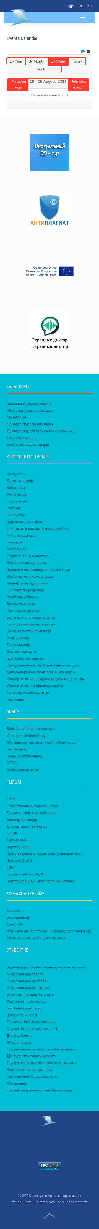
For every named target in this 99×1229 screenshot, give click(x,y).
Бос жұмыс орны (21, 603)
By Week (58, 61)
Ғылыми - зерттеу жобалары (31, 812)
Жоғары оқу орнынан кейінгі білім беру (41, 742)
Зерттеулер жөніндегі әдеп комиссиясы (41, 881)
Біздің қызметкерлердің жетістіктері (38, 569)
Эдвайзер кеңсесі (22, 1015)
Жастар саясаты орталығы (30, 1069)
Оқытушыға (17, 501)
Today (77, 61)
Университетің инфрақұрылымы (35, 685)
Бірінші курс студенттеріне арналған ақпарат (46, 967)
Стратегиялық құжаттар (28, 555)
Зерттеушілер (19, 846)
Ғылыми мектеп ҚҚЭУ (25, 874)
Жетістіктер (17, 494)
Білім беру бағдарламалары (31, 728)
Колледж (14, 542)
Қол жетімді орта (21, 651)
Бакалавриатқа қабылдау (29, 403)
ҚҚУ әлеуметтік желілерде (30, 576)
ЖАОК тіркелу (19, 1042)
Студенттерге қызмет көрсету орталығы (41, 1062)
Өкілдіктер (16, 514)
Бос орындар (18, 917)
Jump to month (46, 69)
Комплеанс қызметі (23, 610)
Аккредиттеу (18, 637)
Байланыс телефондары (28, 444)
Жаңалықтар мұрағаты (27, 562)
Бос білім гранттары (24, 1008)
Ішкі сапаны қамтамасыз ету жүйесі (37, 528)
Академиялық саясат (25, 974)
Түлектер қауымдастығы (28, 692)
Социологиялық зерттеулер (31, 624)
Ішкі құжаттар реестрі (25, 658)
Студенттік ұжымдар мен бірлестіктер (39, 1090)
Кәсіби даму (17, 749)
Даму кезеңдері (20, 480)
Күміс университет (23, 769)
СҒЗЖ (12, 833)
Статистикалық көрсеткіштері (32, 805)
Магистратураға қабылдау (30, 410)
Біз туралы (16, 473)
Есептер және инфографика (31, 617)
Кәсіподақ (15, 699)
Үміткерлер (16, 840)
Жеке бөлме (19, 1035)
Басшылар (16, 487)
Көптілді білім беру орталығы (32, 1076)
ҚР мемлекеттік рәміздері (29, 631)
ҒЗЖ (11, 799)
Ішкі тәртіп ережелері (25, 590)
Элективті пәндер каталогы (30, 994)
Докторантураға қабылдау (30, 424)
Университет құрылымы (27, 583)
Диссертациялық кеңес (27, 826)
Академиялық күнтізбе (26, 980)
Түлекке (13, 910)
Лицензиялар (18, 644)
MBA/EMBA (17, 417)
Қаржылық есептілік (24, 521)
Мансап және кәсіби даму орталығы (38, 937)
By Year (16, 61)
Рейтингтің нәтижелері (26, 1001)
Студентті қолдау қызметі (31, 1056)
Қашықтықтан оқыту (25, 756)
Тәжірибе (15, 924)
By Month (37, 61)
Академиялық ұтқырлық (28, 987)
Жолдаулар (17, 549)
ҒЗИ (10, 867)
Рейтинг (14, 508)
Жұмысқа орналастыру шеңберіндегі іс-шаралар (49, 931)
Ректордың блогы (22, 596)
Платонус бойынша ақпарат (31, 1021)
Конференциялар (22, 819)
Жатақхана (16, 1083)
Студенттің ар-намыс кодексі (32, 1028)
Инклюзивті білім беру (26, 735)
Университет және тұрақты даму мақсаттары (46, 678)
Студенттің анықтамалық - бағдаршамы (41, 1049)
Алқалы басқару (21, 535)
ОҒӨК (12, 762)
